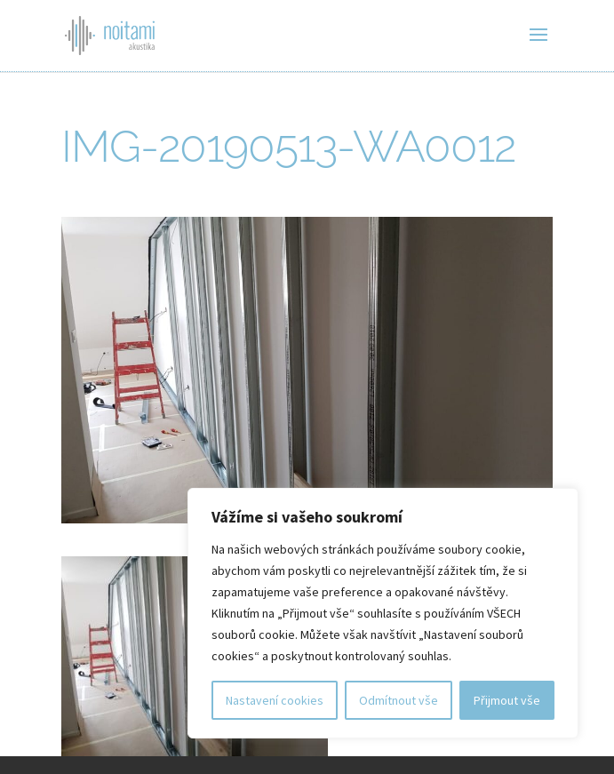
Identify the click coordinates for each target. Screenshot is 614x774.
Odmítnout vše (398, 700)
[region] (382, 613)
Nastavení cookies (274, 700)
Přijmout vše (507, 700)
